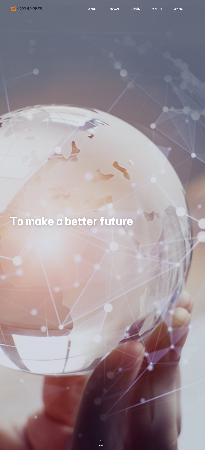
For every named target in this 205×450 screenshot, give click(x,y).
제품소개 (114, 8)
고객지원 (178, 8)
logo (28, 8)
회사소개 (93, 8)
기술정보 (135, 8)
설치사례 (157, 8)
